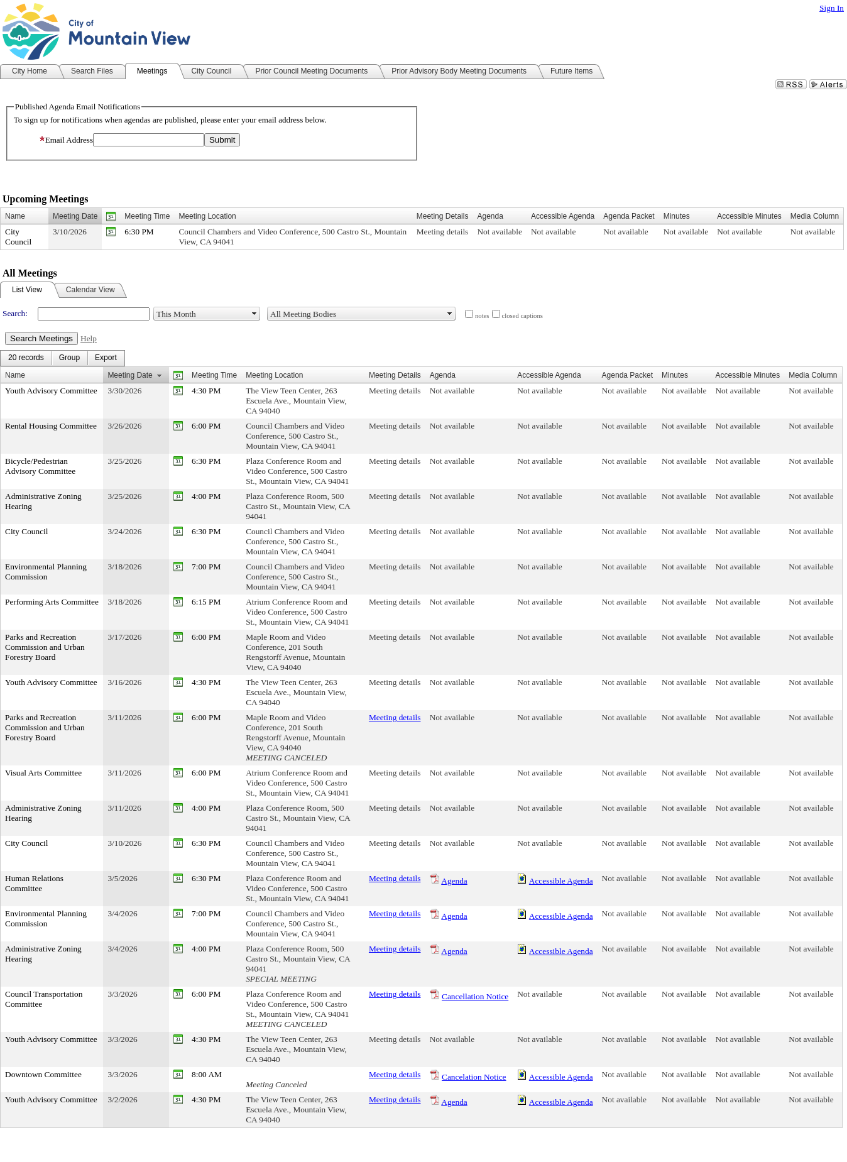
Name (15, 216)
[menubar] (62, 358)
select (254, 314)
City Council (18, 236)
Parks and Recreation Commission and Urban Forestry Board (45, 647)
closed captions (522, 315)
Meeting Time (147, 216)
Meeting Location (207, 216)
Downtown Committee (43, 1074)
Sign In (831, 8)
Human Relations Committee (34, 883)
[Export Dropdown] (105, 358)
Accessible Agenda (561, 880)
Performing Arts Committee (52, 601)
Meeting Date (75, 216)
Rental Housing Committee (51, 425)
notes (482, 315)
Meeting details (443, 231)
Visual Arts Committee (43, 772)
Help (88, 338)
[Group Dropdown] (69, 358)
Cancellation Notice (475, 996)
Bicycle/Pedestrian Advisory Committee (40, 466)
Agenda (454, 880)
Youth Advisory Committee (51, 390)
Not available (499, 231)
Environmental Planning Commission (46, 571)
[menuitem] (26, 358)
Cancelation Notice (474, 1077)
